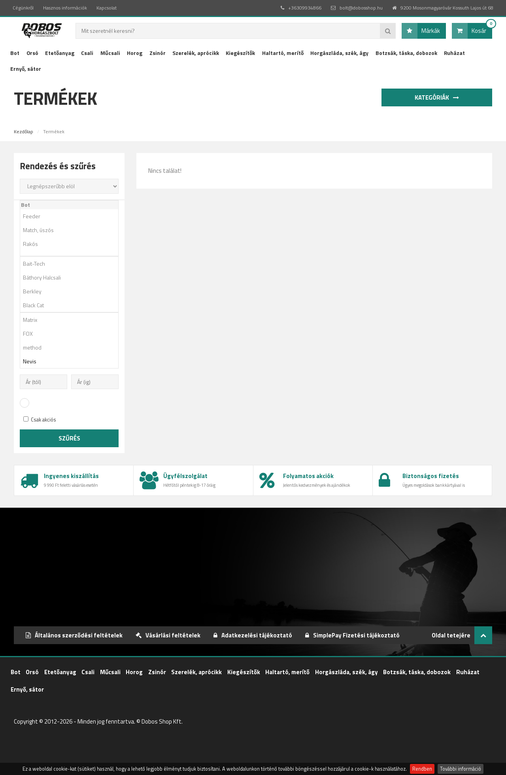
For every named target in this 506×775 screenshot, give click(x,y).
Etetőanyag (59, 53)
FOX (72, 333)
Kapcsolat (106, 7)
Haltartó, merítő (283, 53)
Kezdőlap (23, 131)
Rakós (72, 244)
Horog (134, 53)
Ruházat (454, 53)
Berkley (72, 291)
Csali (87, 53)
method (72, 347)
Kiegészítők (240, 53)
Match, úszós (72, 230)
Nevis (72, 361)
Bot (14, 53)
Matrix (72, 320)
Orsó (32, 53)
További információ (460, 769)
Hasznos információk (65, 7)
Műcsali (110, 53)
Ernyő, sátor (25, 68)
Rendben (422, 769)
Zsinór (157, 53)
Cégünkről (23, 7)
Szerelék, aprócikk (195, 53)
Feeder (72, 216)
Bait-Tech (72, 263)
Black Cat (72, 305)
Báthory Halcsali (72, 277)
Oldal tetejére (462, 635)
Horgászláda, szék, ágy (339, 53)
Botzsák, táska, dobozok (406, 53)
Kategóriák (438, 97)
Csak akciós (39, 419)
